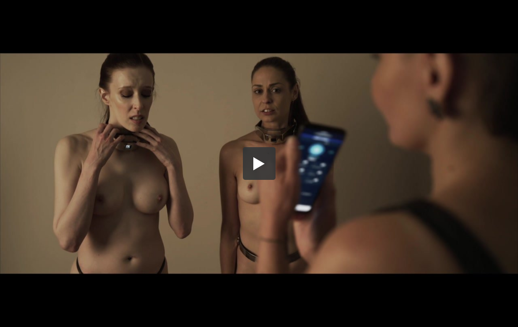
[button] (259, 163)
